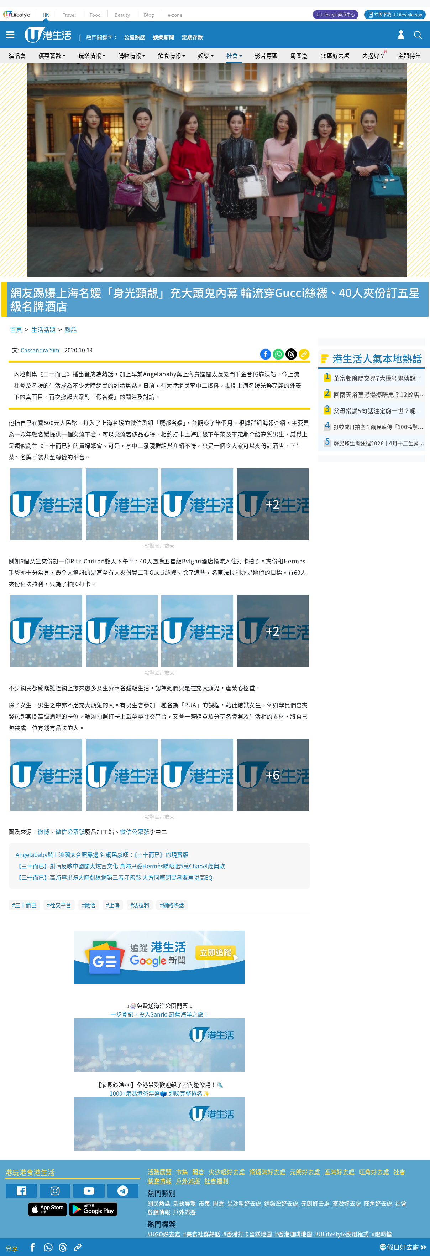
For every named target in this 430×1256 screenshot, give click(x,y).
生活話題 (43, 329)
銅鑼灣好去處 (267, 1171)
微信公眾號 (70, 831)
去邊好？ (373, 55)
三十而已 (25, 905)
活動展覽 (159, 1171)
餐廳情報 (159, 1180)
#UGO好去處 (163, 1234)
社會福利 (216, 1180)
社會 (232, 55)
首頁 (16, 329)
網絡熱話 (173, 905)
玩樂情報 (89, 55)
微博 (43, 831)
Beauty (122, 14)
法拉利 (141, 905)
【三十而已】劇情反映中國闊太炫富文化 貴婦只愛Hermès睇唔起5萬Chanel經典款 (120, 866)
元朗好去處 (305, 1171)
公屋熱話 (134, 38)
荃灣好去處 (339, 1171)
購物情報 (129, 55)
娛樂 (203, 55)
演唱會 (17, 55)
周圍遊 (299, 55)
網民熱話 (158, 1203)
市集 (182, 1171)
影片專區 (266, 55)
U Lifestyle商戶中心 (335, 14)
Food (95, 14)
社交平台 (60, 905)
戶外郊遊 (188, 1180)
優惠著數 (49, 55)
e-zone (175, 14)
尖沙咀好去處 (227, 1171)
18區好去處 (335, 55)
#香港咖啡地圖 (293, 1234)
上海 (114, 905)
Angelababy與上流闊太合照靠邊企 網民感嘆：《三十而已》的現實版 (102, 854)
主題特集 (409, 55)
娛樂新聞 (163, 38)
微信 (90, 905)
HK (46, 14)
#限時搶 (382, 1234)
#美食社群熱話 (201, 1234)
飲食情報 (169, 55)
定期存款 (192, 38)
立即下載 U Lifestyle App (398, 14)
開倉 (198, 1171)
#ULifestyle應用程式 (342, 1234)
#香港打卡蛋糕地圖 (247, 1234)
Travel (69, 14)
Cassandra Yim (40, 350)
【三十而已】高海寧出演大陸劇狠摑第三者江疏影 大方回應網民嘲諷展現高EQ (114, 877)
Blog (149, 14)
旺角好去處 (374, 1171)
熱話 (71, 329)
